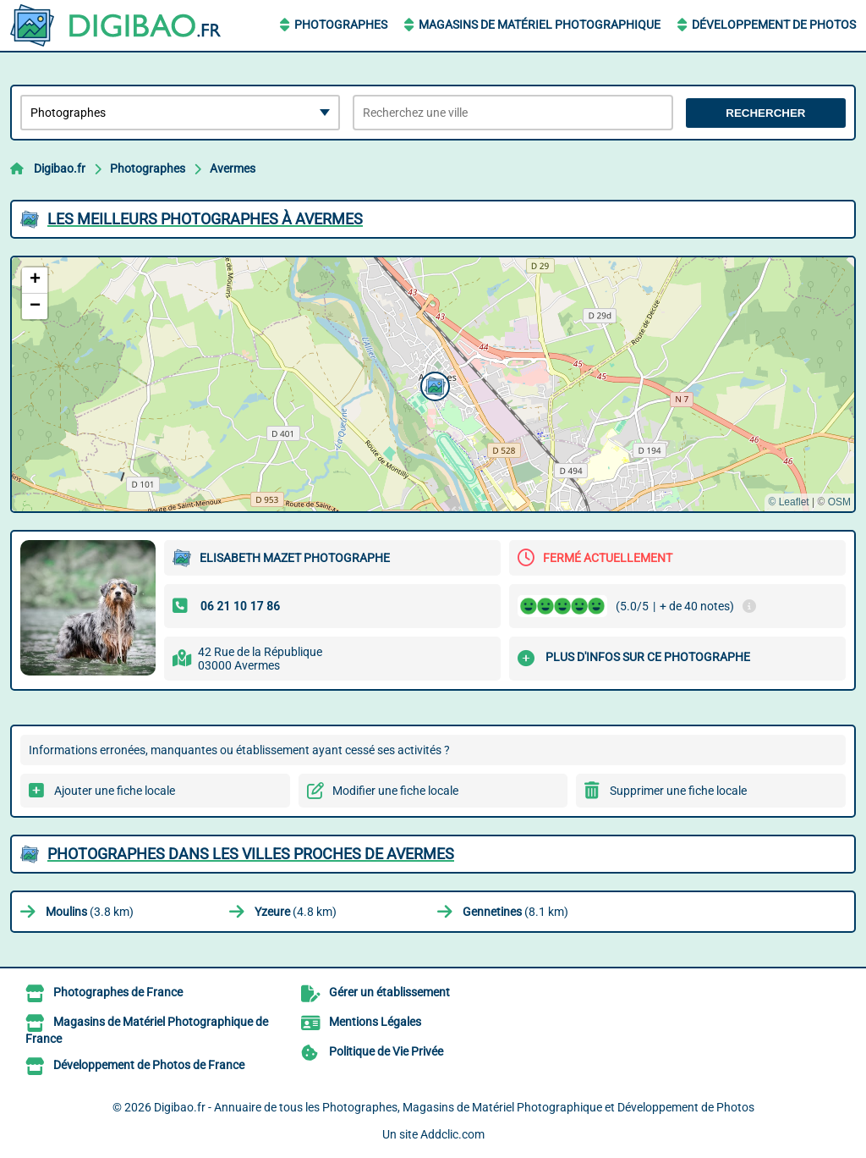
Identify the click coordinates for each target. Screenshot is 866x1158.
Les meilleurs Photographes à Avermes (205, 219)
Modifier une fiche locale (395, 790)
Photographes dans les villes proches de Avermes (250, 854)
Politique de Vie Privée (386, 1051)
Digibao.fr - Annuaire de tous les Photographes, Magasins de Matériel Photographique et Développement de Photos (454, 1107)
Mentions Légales (375, 1021)
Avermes (232, 168)
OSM (839, 502)
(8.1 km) (515, 911)
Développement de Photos (774, 24)
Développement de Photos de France (148, 1065)
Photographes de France (118, 992)
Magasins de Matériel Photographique (539, 24)
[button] (433, 384)
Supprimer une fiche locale (678, 790)
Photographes (340, 24)
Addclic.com (452, 1134)
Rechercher (765, 113)
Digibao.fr (59, 168)
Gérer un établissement (389, 992)
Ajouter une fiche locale (114, 790)
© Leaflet (788, 502)
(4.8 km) (296, 911)
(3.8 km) (90, 911)
